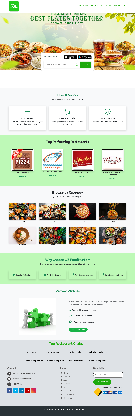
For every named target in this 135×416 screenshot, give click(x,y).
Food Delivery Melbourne (97, 352)
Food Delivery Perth (56, 361)
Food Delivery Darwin (99, 361)
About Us (65, 377)
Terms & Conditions (69, 391)
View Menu (22, 177)
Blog (63, 387)
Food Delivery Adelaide (34, 361)
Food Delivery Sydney (74, 352)
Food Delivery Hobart (77, 361)
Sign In (108, 5)
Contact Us (66, 398)
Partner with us (97, 5)
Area (63, 380)
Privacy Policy (67, 394)
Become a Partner (78, 330)
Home (64, 373)
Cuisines (65, 384)
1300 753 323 (81, 5)
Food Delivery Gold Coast (51, 352)
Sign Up (117, 5)
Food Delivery (31, 352)
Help (124, 5)
